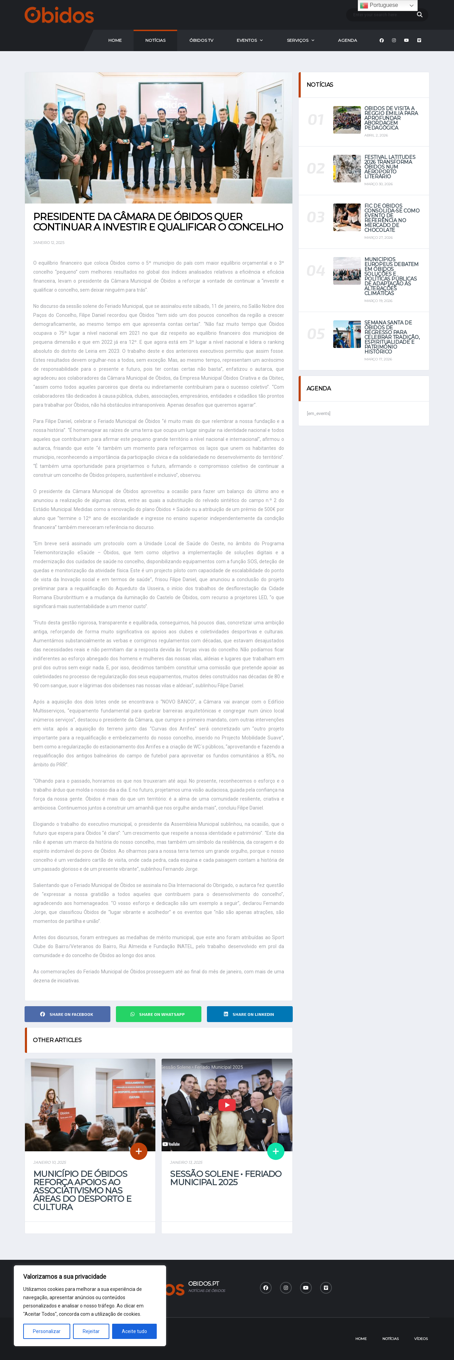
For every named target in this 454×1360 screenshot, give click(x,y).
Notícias (155, 40)
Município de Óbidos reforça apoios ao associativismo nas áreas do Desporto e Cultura (82, 1190)
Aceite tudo (134, 1331)
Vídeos (421, 1339)
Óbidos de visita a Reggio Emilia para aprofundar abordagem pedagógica (391, 118)
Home (115, 40)
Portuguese (379, 5)
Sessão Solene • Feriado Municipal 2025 (225, 1178)
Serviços (297, 40)
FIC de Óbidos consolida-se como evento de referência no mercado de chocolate (392, 218)
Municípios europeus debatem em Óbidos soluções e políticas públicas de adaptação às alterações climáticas (391, 276)
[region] (90, 1305)
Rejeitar (91, 1331)
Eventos (247, 40)
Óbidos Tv (201, 40)
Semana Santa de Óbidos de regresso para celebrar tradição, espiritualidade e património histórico (391, 337)
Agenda (347, 40)
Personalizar (47, 1331)
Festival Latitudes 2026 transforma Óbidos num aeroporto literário (389, 167)
